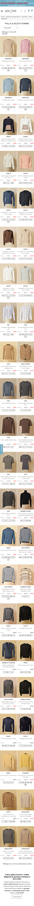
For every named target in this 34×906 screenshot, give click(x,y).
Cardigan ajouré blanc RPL (8, 328)
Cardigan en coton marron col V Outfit (8, 252)
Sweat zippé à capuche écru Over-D (8, 177)
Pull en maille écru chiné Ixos (25, 328)
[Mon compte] (25, 11)
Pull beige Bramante (8, 61)
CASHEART (25, 773)
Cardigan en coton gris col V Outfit (25, 289)
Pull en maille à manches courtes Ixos (25, 477)
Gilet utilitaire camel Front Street (25, 367)
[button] (21, 11)
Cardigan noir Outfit (25, 628)
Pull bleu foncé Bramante (26, 100)
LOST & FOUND (8, 699)
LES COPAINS (25, 548)
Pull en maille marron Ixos (8, 440)
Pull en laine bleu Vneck (8, 739)
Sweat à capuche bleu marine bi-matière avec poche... (8, 141)
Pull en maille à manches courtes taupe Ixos (8, 477)
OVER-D (8, 136)
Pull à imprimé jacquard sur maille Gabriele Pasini (25, 514)
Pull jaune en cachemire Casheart (25, 776)
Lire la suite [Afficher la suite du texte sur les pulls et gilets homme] (17, 896)
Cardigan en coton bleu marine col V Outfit (25, 213)
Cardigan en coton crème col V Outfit (8, 289)
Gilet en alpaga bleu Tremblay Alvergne (8, 666)
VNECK (8, 548)
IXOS (25, 325)
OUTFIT (25, 173)
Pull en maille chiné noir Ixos (8, 514)
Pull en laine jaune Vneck (8, 775)
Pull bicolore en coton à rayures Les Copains (25, 551)
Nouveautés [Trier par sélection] (11, 28)
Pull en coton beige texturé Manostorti (26, 815)
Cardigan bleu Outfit (25, 739)
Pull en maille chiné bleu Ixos (25, 404)
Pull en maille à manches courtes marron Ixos (25, 441)
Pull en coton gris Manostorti (8, 852)
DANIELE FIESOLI (25, 699)
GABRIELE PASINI (25, 511)
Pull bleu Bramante (8, 100)
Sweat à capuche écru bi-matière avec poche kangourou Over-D (25, 141)
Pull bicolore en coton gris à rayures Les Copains (8, 591)
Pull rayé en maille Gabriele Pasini (25, 590)
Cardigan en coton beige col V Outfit (25, 252)
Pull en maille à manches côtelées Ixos (8, 367)
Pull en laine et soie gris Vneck (8, 629)
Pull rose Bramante (25, 61)
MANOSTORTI (25, 812)
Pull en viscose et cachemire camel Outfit (8, 815)
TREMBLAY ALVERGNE (8, 662)
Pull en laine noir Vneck (25, 665)
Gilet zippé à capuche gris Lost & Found (8, 703)
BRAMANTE (8, 58)
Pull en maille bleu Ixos (8, 403)
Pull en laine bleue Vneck (8, 550)
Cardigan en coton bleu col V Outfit (8, 213)
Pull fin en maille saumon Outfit (25, 177)
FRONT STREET (25, 364)
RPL (8, 325)
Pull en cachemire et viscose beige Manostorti (26, 852)
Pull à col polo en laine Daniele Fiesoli (25, 703)
